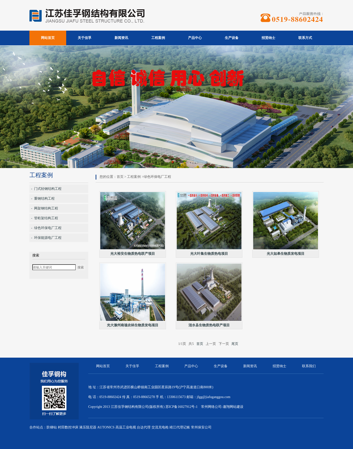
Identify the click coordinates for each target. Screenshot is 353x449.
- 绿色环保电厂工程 (46, 228)
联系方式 (305, 38)
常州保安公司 (201, 427)
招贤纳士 (268, 38)
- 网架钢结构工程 (44, 208)
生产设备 (232, 38)
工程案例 (158, 38)
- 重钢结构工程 (43, 198)
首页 (120, 177)
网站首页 (48, 38)
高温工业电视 (125, 427)
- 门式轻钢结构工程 (46, 189)
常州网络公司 (211, 407)
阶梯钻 (52, 427)
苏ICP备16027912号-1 (181, 407)
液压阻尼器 (87, 427)
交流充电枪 (160, 427)
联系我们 (309, 366)
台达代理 (144, 427)
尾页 (234, 344)
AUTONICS (106, 427)
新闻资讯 (121, 38)
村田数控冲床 (68, 427)
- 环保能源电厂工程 (46, 238)
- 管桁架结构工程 (44, 218)
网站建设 (236, 407)
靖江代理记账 (179, 427)
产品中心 (195, 38)
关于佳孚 (84, 38)
